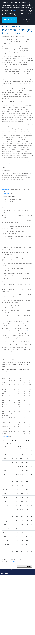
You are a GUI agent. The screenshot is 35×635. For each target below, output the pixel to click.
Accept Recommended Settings (9, 20)
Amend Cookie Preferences (30, 569)
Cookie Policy (23, 569)
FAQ (11, 569)
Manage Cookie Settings (26, 20)
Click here (4, 556)
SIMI (24, 39)
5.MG (27, 330)
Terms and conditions (16, 569)
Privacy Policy (6, 569)
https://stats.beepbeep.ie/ (11, 183)
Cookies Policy (15, 10)
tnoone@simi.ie (14, 561)
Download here (6, 193)
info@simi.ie (5, 573)
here (17, 15)
